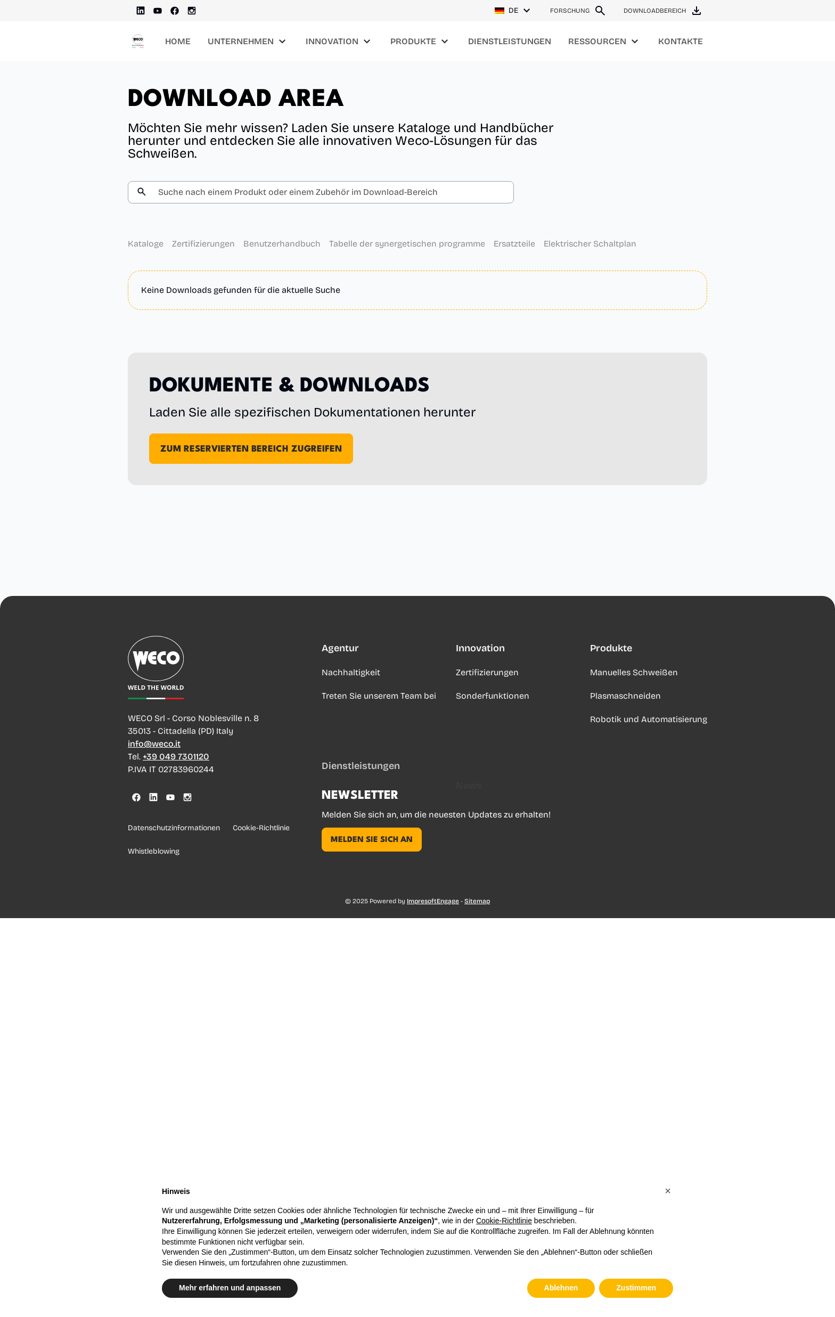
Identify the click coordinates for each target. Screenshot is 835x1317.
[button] (667, 1190)
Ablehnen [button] (561, 1287)
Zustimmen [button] (636, 1287)
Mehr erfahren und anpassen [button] (230, 1287)
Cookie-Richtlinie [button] (504, 1220)
